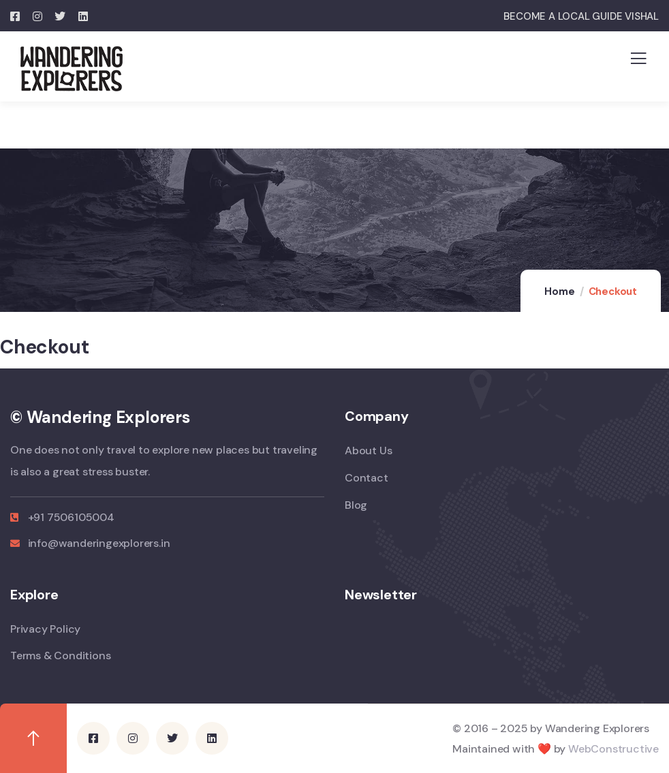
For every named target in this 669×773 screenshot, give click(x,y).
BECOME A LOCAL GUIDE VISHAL (581, 16)
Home (559, 291)
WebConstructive (613, 748)
